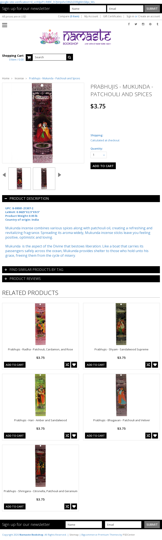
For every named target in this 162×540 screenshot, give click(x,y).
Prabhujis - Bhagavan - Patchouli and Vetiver (121, 420)
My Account (91, 16)
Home (5, 78)
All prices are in (14, 16)
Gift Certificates (112, 16)
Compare (68, 16)
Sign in (130, 16)
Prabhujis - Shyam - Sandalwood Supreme (121, 349)
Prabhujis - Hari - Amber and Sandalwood (40, 420)
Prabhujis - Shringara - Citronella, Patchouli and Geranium (40, 491)
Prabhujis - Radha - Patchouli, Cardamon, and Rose (40, 349)
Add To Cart (15, 365)
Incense (19, 78)
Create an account (149, 16)
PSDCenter (129, 534)
